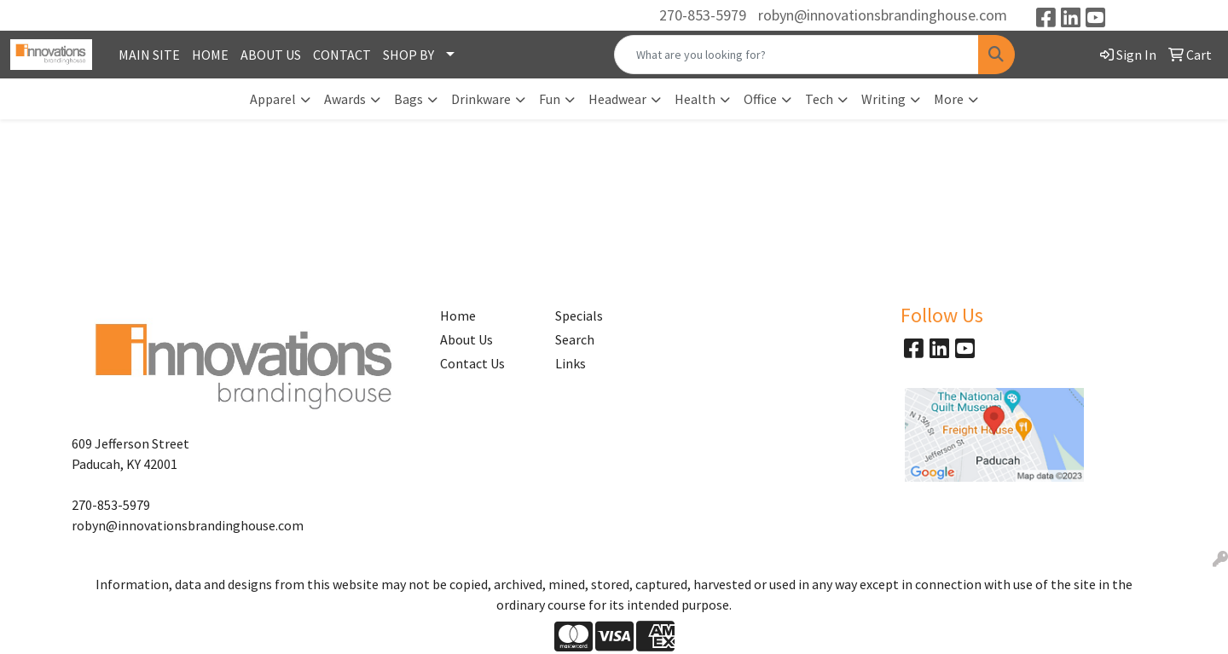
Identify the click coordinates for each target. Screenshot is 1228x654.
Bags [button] (408, 98)
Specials (579, 315)
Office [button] (760, 98)
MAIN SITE (149, 54)
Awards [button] (345, 98)
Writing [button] (883, 98)
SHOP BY (408, 54)
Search (574, 339)
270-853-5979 (702, 15)
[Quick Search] (796, 54)
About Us (466, 339)
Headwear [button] (617, 98)
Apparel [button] (273, 98)
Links (570, 363)
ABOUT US (270, 54)
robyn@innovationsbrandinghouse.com (882, 15)
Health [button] (695, 98)
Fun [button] (549, 98)
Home (458, 315)
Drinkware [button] (481, 98)
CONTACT (342, 54)
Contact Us (472, 363)
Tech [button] (819, 98)
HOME (210, 54)
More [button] (949, 98)
